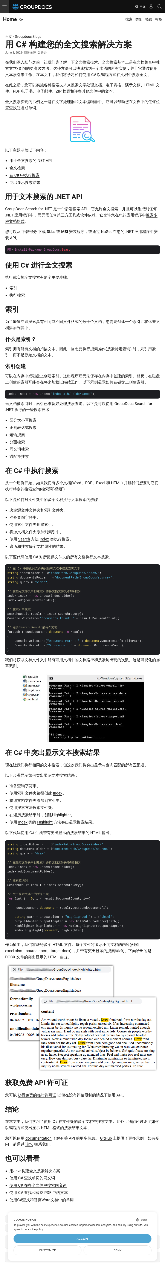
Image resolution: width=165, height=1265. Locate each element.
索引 (48, 524)
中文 (140, 6)
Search (24, 539)
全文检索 (17, 168)
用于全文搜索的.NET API (30, 160)
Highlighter (61, 815)
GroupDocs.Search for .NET (28, 209)
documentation (38, 1138)
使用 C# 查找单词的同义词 (32, 1178)
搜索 (21, 807)
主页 (8, 37)
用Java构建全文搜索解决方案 (34, 1171)
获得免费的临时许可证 (37, 1095)
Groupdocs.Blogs (28, 37)
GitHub (106, 1138)
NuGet (106, 231)
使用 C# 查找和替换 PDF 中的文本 (38, 1192)
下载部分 (29, 231)
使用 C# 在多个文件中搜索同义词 (38, 1185)
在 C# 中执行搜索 (24, 175)
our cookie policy (33, 1229)
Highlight (45, 822)
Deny (117, 1250)
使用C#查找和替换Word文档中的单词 (41, 1200)
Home (10, 19)
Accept (82, 1238)
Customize (47, 1250)
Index (44, 539)
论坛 (29, 1144)
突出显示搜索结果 (24, 182)
